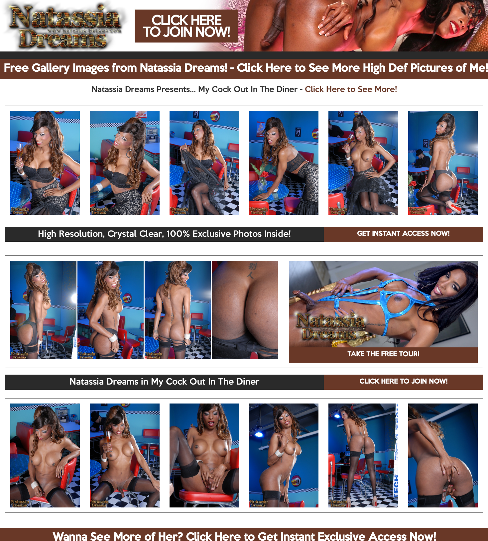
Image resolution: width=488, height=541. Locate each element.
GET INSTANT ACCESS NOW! (403, 234)
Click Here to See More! (351, 89)
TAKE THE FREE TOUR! (383, 355)
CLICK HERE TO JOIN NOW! (403, 382)
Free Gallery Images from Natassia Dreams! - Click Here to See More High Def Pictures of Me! (246, 69)
